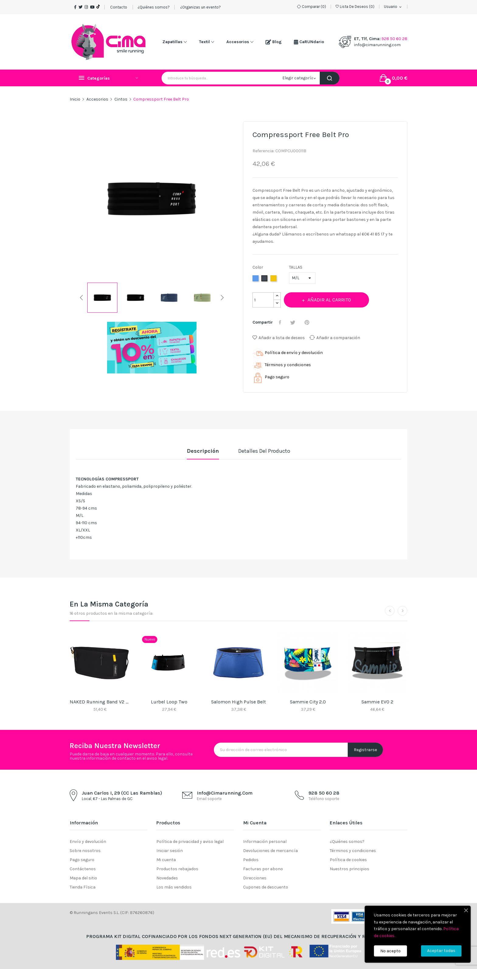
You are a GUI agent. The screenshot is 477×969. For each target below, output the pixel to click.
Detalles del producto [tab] (264, 451)
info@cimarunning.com (377, 44)
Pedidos (251, 859)
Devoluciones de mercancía (270, 850)
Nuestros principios (349, 868)
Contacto (118, 7)
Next (234, 200)
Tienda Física (83, 887)
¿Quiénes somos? (154, 7)
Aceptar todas (441, 950)
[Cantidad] (263, 300)
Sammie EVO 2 (377, 702)
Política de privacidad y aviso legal (190, 841)
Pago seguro (82, 859)
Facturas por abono (263, 868)
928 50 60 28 (394, 38)
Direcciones (254, 878)
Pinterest (307, 322)
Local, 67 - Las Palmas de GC (107, 798)
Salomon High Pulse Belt (238, 702)
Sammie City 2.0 (308, 702)
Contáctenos (83, 868)
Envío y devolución (88, 841)
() (355, 7)
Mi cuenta (166, 859)
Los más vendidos (174, 887)
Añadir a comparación (334, 337)
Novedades (167, 878)
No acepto (390, 951)
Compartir (281, 322)
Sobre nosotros (85, 850)
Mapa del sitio (83, 878)
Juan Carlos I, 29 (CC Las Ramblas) (122, 793)
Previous (70, 200)
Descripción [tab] (203, 451)
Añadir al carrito (329, 300)
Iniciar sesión (169, 850)
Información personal (265, 841)
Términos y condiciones (353, 850)
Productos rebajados (177, 868)
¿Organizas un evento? (200, 7)
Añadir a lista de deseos (278, 337)
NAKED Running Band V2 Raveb (100, 702)
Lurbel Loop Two (169, 702)
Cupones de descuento (265, 887)
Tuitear (293, 322)
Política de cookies (348, 859)
